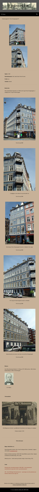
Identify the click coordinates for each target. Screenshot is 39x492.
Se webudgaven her (13, 450)
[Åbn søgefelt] (37, 14)
